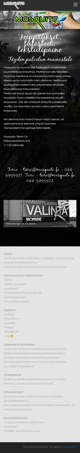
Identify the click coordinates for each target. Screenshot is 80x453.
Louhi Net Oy (69, 446)
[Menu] (75, 4)
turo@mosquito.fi (57, 175)
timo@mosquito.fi (41, 169)
